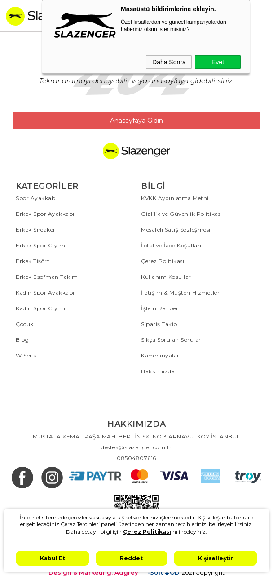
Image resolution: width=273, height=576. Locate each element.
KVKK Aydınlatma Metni (175, 198)
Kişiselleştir (215, 558)
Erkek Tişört (32, 261)
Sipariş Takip (159, 324)
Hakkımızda (158, 371)
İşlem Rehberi (160, 308)
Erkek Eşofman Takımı (47, 276)
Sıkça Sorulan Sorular (171, 339)
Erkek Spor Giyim (40, 245)
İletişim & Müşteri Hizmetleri (181, 292)
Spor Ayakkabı (36, 198)
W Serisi (27, 355)
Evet (217, 62)
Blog (22, 339)
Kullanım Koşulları (167, 276)
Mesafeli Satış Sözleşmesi (176, 229)
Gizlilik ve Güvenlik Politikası (181, 213)
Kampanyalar (160, 355)
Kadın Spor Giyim (40, 308)
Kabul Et (52, 558)
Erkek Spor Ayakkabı (45, 213)
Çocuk (25, 324)
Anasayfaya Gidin (136, 120)
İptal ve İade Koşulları (171, 245)
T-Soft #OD (161, 573)
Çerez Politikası (162, 261)
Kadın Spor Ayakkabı (45, 292)
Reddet (131, 558)
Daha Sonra (169, 62)
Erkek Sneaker (36, 229)
